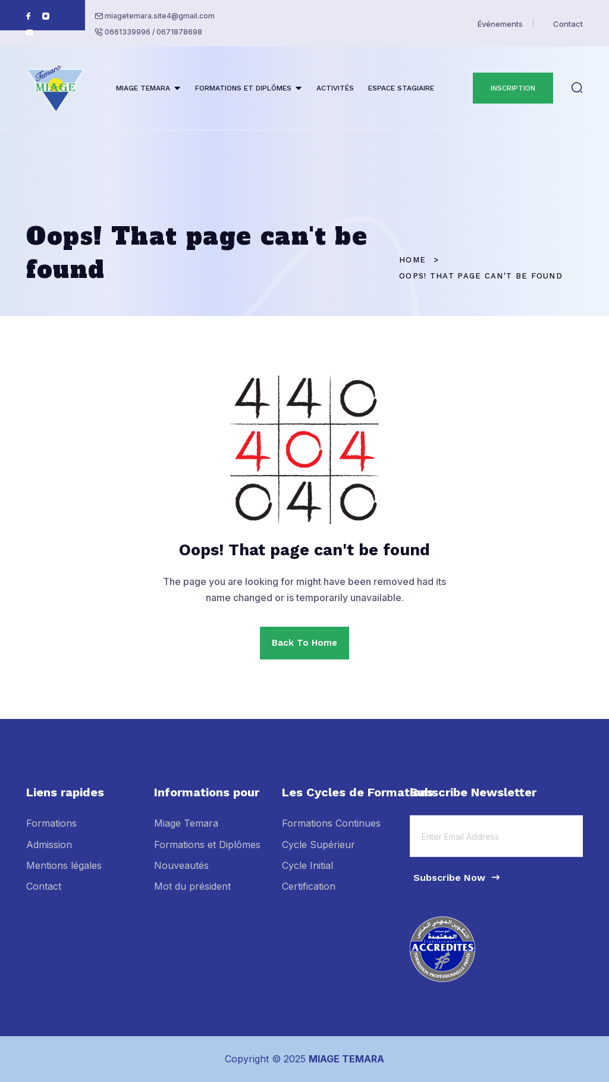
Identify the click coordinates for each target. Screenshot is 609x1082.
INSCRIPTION (513, 88)
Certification (308, 894)
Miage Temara (186, 831)
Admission (49, 852)
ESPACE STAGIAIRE (401, 88)
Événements (500, 24)
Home (412, 259)
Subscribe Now (457, 885)
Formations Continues (331, 831)
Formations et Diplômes (207, 852)
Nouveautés (181, 872)
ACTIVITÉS (335, 88)
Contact (568, 24)
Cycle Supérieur (318, 852)
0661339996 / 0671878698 (153, 31)
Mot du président (192, 894)
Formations (51, 831)
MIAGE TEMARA (143, 88)
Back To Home (304, 642)
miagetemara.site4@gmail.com (160, 15)
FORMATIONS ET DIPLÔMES (243, 88)
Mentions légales (64, 872)
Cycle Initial (307, 872)
